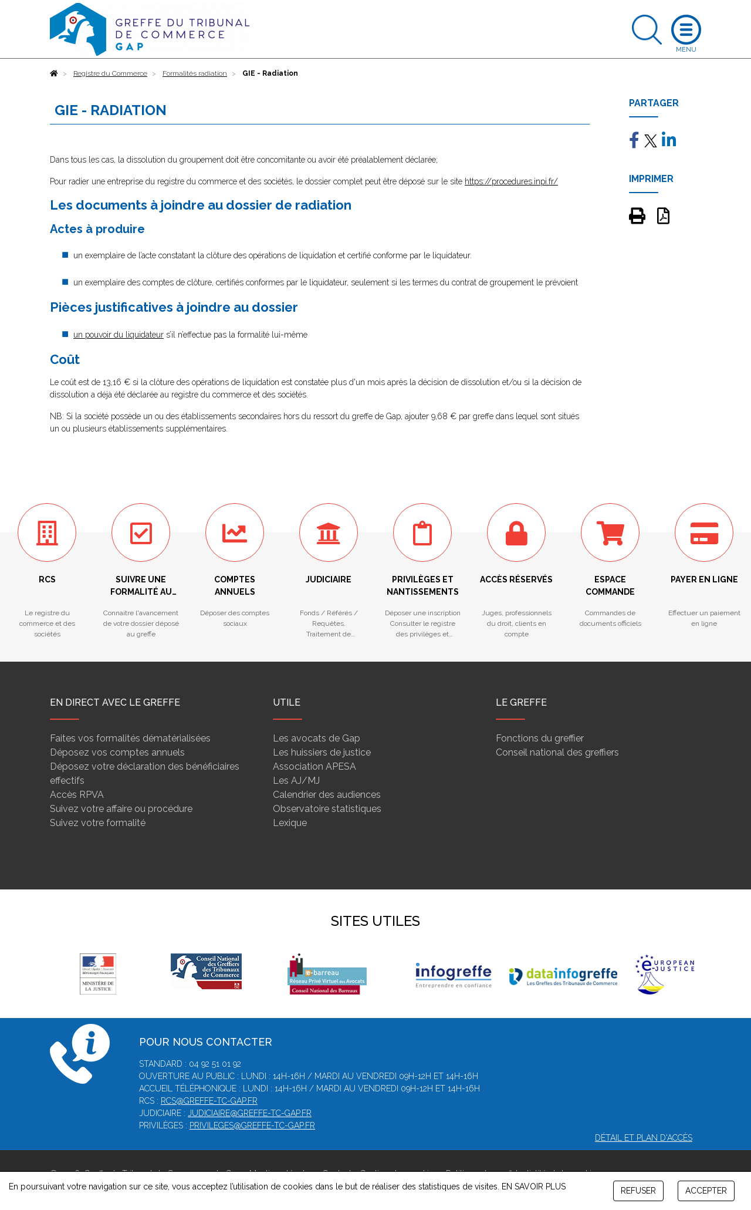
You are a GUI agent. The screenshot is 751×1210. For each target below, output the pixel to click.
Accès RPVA (77, 794)
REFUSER (638, 1190)
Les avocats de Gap (316, 738)
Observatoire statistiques (327, 808)
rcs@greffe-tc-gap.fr (209, 1100)
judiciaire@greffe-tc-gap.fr (250, 1113)
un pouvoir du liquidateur (118, 334)
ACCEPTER (706, 1190)
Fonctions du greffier (540, 738)
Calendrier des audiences (327, 794)
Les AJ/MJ (296, 780)
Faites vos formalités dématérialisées (130, 738)
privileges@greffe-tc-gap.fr (252, 1125)
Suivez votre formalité (98, 822)
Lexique (290, 822)
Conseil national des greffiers (557, 752)
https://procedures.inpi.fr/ (511, 181)
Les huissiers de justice (322, 752)
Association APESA (314, 766)
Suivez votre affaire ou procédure (121, 808)
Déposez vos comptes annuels (117, 752)
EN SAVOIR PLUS (534, 1186)
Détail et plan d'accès (643, 1137)
